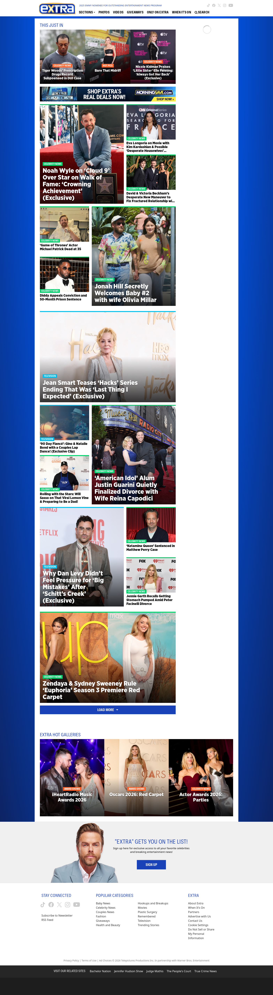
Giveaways (103, 921)
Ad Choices (105, 960)
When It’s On (196, 908)
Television (144, 921)
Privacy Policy (71, 960)
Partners (193, 912)
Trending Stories (148, 925)
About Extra (195, 903)
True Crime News (205, 971)
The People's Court (179, 971)
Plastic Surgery (147, 912)
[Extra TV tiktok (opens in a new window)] (208, 5)
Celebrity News (105, 908)
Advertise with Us (199, 916)
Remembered (147, 916)
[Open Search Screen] (202, 12)
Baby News (103, 903)
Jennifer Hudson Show (128, 971)
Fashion (101, 916)
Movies (142, 908)
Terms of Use (88, 960)
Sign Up (151, 865)
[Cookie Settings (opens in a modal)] (198, 925)
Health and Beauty (108, 925)
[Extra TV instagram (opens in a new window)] (224, 5)
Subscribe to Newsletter (57, 915)
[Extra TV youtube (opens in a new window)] (230, 5)
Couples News (105, 912)
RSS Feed (47, 920)
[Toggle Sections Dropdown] (87, 12)
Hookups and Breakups (153, 903)
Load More (107, 710)
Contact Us (195, 921)
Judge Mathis (154, 971)
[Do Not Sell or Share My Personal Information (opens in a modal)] (203, 933)
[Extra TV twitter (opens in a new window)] (219, 5)
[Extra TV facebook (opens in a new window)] (213, 5)
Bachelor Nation (100, 971)
